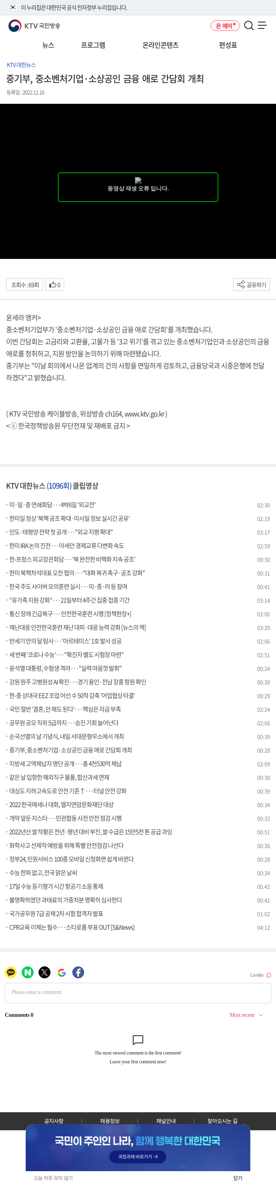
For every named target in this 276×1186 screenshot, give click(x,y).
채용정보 (110, 1121)
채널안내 (166, 1121)
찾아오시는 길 (222, 1121)
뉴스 (48, 45)
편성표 (228, 45)
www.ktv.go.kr (144, 413)
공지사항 (53, 1121)
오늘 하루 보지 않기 (53, 1178)
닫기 (237, 1178)
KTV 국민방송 (22, 22)
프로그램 (93, 45)
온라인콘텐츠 (160, 45)
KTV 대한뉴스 (21, 65)
